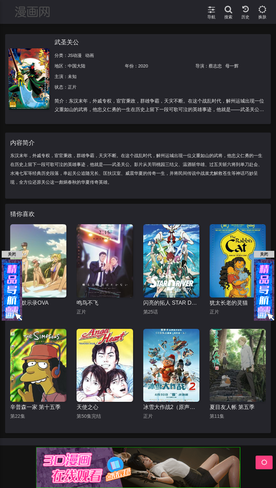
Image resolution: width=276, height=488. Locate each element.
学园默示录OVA (29, 303)
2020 (143, 65)
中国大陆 (76, 65)
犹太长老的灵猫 (229, 303)
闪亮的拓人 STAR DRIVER (171, 303)
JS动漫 (75, 55)
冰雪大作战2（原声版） (171, 407)
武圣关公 (66, 42)
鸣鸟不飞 (87, 303)
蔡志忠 (215, 65)
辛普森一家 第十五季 (35, 407)
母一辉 (232, 65)
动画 (89, 55)
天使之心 (87, 407)
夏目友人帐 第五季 (232, 407)
